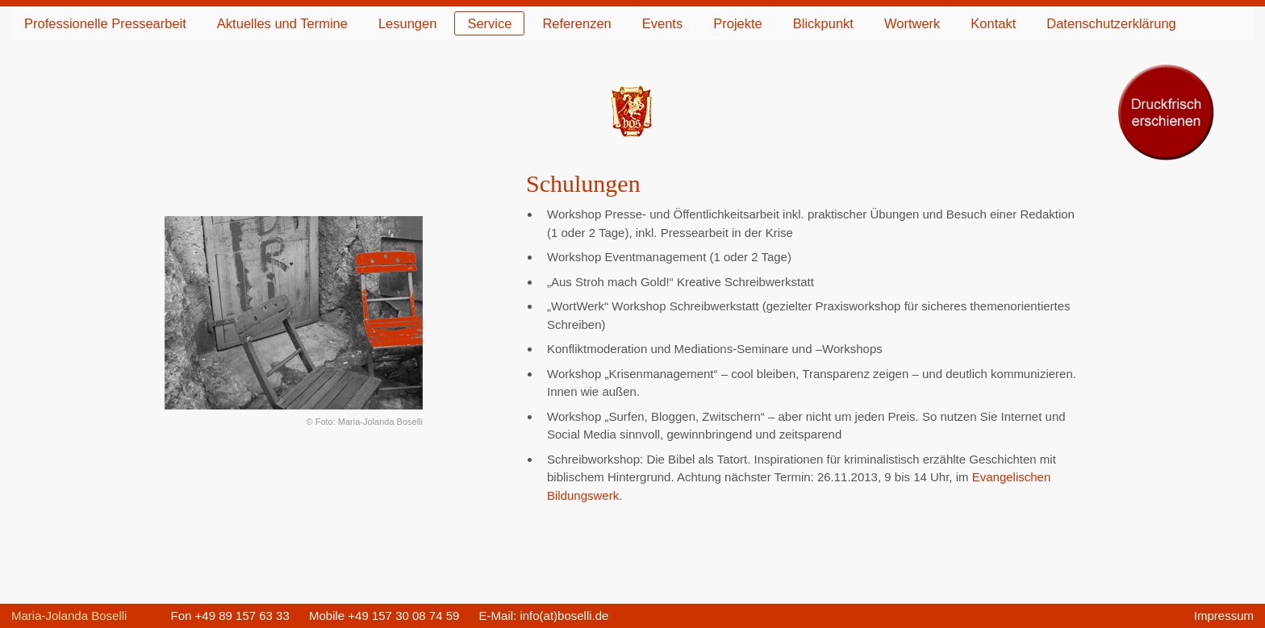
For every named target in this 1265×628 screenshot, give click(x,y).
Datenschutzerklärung (1111, 23)
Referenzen (576, 23)
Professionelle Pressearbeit (105, 23)
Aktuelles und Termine (282, 23)
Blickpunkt (823, 23)
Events (662, 23)
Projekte (737, 23)
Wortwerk (912, 23)
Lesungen (407, 23)
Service (489, 23)
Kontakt (993, 23)
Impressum (1224, 615)
